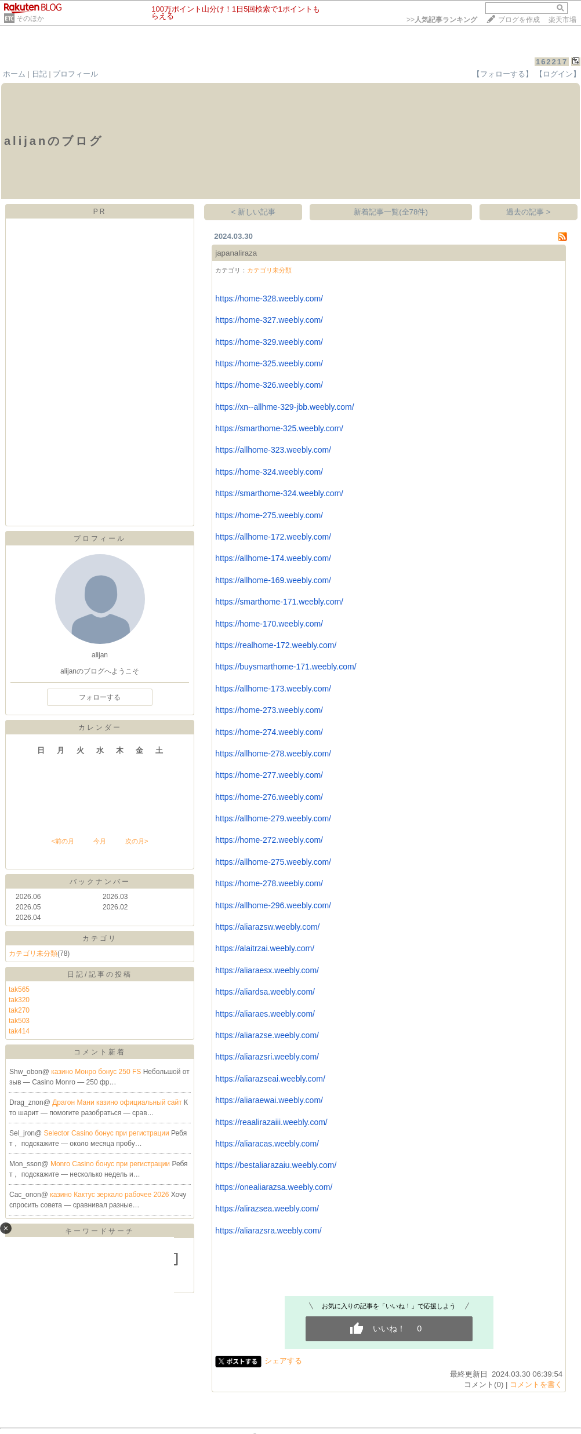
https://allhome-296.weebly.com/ (273, 905)
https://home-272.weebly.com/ (269, 840)
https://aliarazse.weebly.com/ (267, 1035)
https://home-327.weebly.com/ (269, 320)
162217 (552, 61)
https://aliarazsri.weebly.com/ (267, 1056)
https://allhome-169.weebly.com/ (273, 580)
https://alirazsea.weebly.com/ (267, 1208)
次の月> (136, 841)
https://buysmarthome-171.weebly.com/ (285, 666)
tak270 (19, 1010)
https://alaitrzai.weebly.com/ (264, 948)
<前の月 (62, 841)
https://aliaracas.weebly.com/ (267, 1143)
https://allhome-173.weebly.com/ (273, 688)
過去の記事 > (528, 212)
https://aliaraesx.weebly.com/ (267, 970)
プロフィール (75, 74)
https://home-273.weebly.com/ (269, 710)
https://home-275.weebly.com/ (269, 515)
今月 (99, 841)
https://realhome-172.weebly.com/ (275, 645)
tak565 (19, 989)
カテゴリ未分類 (33, 953)
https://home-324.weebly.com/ (269, 471)
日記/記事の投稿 (99, 974)
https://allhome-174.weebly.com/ (273, 558)
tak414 (19, 1031)
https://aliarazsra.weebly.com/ (268, 1230)
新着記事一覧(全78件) (391, 212)
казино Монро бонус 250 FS (97, 1072)
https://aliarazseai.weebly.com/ (270, 1078)
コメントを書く (536, 1384)
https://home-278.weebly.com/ (269, 883)
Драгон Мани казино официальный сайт (118, 1102)
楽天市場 (562, 20)
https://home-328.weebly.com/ (269, 298)
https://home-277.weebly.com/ (269, 775)
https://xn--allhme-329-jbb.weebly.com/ (284, 407)
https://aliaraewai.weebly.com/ (269, 1100)
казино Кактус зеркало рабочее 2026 (110, 1195)
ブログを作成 (519, 20)
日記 (39, 74)
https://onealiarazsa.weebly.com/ (273, 1187)
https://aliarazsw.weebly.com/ (267, 926)
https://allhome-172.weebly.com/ (273, 536)
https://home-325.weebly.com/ (269, 363)
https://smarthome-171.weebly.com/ (279, 601)
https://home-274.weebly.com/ (269, 732)
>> (441, 20)
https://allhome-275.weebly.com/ (273, 862)
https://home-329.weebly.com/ (269, 342)
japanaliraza (236, 253)
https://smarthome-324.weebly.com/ (279, 493)
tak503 (19, 1021)
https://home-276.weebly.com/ (269, 797)
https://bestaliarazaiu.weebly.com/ (275, 1165)
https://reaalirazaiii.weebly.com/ (271, 1122)
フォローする (100, 697)
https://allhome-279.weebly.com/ (273, 818)
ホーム (14, 74)
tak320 (19, 1000)
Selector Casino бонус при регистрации (108, 1133)
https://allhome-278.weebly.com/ (273, 753)
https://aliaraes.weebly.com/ (265, 1013)
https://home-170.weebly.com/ (269, 623)
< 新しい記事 (253, 212)
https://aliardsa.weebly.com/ (265, 991)
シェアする (283, 1360)
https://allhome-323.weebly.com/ (273, 449)
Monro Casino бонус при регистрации (111, 1164)
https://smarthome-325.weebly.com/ (279, 428)
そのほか (30, 18)
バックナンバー (100, 882)
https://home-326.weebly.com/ (269, 385)
